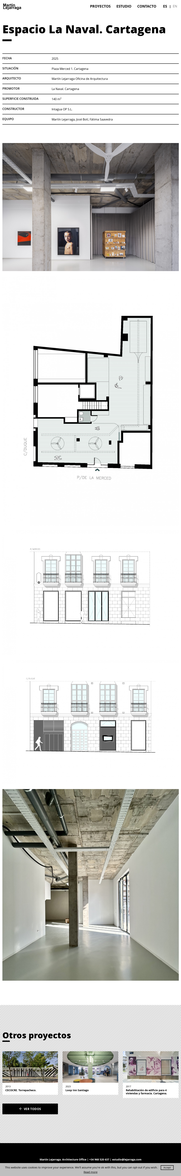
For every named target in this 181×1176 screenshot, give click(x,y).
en (175, 6)
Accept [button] (167, 1167)
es (165, 6)
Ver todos (30, 1109)
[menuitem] (100, 6)
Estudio (123, 6)
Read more (90, 1172)
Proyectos (100, 6)
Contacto (146, 6)
